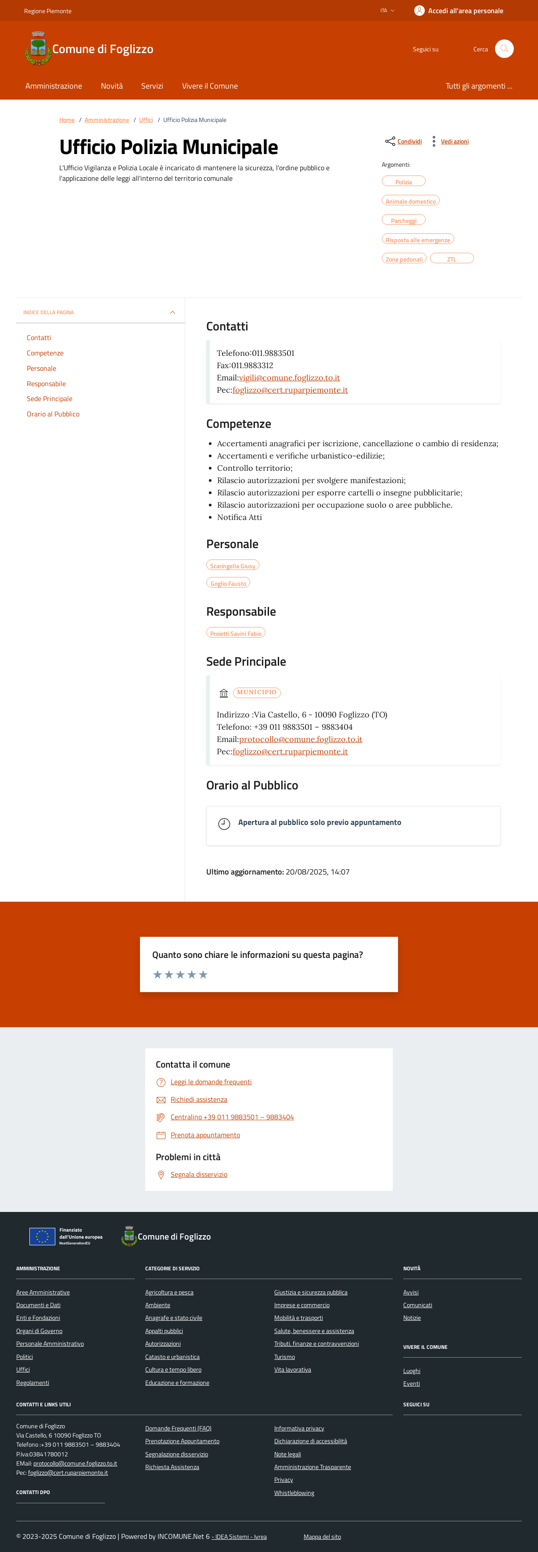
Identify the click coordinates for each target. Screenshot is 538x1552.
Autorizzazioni (163, 1343)
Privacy (283, 1479)
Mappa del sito (322, 1536)
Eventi (411, 1383)
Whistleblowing (294, 1493)
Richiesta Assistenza (172, 1467)
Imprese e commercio (302, 1305)
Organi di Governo (39, 1331)
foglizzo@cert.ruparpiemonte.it (290, 390)
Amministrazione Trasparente (312, 1467)
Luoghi (411, 1371)
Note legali (287, 1454)
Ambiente (157, 1305)
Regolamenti (32, 1382)
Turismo (284, 1357)
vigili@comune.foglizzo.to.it (289, 378)
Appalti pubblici (164, 1331)
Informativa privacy (299, 1428)
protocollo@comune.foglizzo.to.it (300, 739)
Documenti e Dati (38, 1305)
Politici (24, 1357)
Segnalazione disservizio (176, 1454)
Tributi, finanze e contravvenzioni (316, 1343)
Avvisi (411, 1292)
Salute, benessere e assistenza (314, 1331)
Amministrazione (107, 120)
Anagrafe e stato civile (173, 1318)
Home (67, 120)
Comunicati (417, 1305)
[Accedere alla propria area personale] (459, 10)
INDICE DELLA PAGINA (100, 312)
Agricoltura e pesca (169, 1292)
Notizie (412, 1318)
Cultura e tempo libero (173, 1369)
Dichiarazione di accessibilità (310, 1441)
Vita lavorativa (292, 1369)
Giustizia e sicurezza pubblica (311, 1292)
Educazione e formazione (177, 1382)
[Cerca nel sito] (504, 48)
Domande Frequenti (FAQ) (178, 1428)
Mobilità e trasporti (298, 1318)
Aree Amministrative (43, 1292)
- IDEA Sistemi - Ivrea (239, 1536)
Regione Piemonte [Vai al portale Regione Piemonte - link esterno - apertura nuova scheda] (48, 10)
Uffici (146, 120)
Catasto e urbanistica (172, 1357)
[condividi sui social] (402, 141)
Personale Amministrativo (50, 1343)
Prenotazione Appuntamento (182, 1441)
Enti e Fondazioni (38, 1318)
